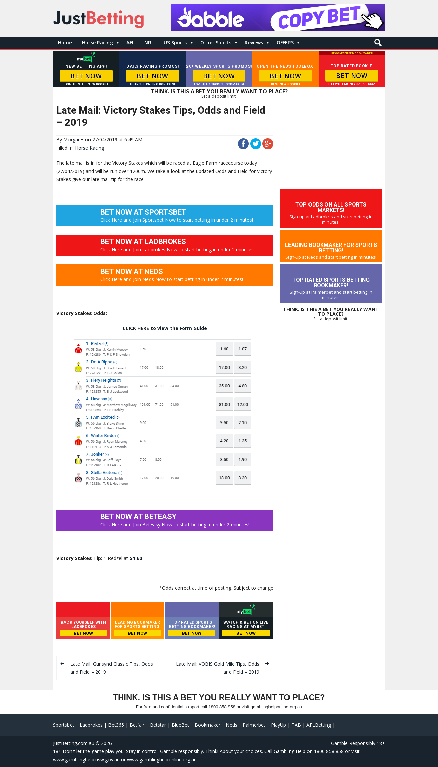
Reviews (254, 42)
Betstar (158, 725)
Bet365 (116, 725)
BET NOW (86, 76)
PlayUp (278, 725)
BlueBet (180, 725)
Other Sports (215, 42)
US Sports (175, 42)
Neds (231, 725)
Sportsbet (63, 725)
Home (65, 42)
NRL (149, 42)
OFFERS (285, 42)
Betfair (137, 725)
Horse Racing (97, 42)
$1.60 (136, 558)
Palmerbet (254, 725)
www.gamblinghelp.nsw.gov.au (86, 759)
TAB (296, 725)
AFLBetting (318, 725)
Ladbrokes (91, 725)
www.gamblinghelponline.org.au (162, 759)
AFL (130, 42)
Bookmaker (207, 725)
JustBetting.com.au (73, 743)
